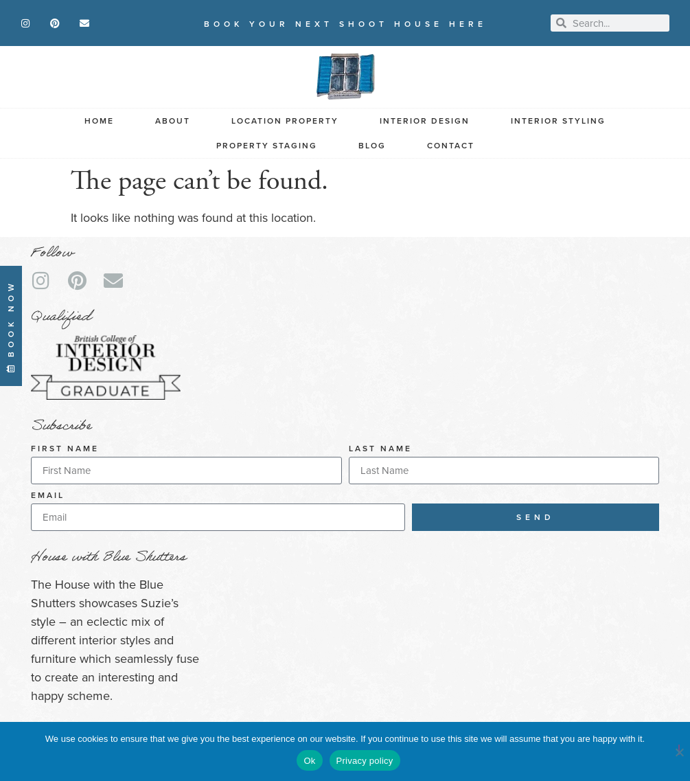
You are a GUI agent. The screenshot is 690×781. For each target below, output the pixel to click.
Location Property (284, 121)
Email (48, 496)
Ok (309, 761)
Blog (372, 145)
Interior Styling (558, 121)
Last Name (380, 449)
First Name (65, 449)
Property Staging (266, 145)
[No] (679, 750)
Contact (450, 145)
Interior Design (425, 121)
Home (99, 121)
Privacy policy (364, 761)
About (172, 121)
